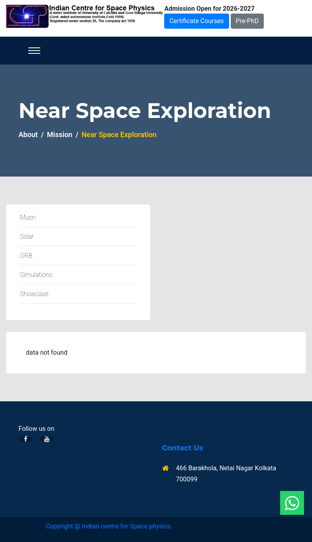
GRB (26, 256)
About (28, 134)
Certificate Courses (196, 21)
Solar (27, 237)
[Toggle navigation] (34, 50)
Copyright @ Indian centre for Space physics (108, 526)
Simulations (36, 275)
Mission (60, 134)
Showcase (34, 294)
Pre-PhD (247, 21)
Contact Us (182, 448)
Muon (28, 217)
